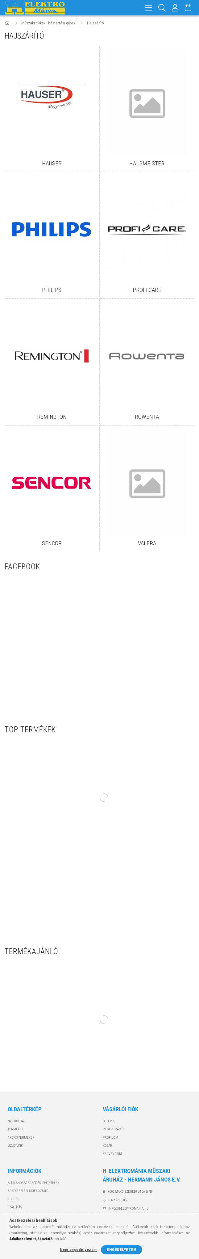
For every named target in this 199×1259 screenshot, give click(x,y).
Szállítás (15, 1207)
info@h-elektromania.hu (128, 1209)
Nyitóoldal (16, 1121)
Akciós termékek (21, 1138)
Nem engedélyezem (78, 1249)
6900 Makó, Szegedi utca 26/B (130, 1192)
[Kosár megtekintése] (188, 7)
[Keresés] (162, 7)
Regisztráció (113, 1129)
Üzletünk (15, 1146)
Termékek (15, 1129)
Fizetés (13, 1199)
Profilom (110, 1138)
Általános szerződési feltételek (33, 1183)
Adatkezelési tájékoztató (28, 1191)
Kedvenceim (112, 1154)
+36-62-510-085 (118, 1200)
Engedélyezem (121, 1249)
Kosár (107, 1146)
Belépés (109, 1121)
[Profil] (175, 7)
